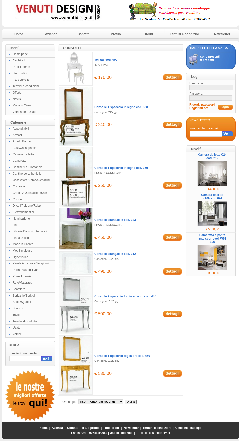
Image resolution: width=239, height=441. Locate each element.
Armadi (17, 135)
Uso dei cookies (121, 433)
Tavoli (16, 315)
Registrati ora (198, 108)
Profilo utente (21, 67)
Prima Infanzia (22, 276)
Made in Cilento (23, 105)
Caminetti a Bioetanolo (27, 167)
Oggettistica (20, 257)
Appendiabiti (21, 128)
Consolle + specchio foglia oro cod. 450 (122, 356)
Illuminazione (21, 218)
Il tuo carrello (21, 79)
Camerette (19, 160)
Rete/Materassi (23, 282)
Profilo (116, 34)
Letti (15, 225)
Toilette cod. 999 (105, 59)
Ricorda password (202, 104)
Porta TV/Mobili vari (25, 270)
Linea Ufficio (21, 238)
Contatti (84, 34)
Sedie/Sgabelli (22, 302)
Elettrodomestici (23, 212)
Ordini (148, 34)
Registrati (19, 60)
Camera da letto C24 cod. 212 (212, 156)
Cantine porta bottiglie (27, 173)
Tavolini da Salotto (25, 321)
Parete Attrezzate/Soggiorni (31, 263)
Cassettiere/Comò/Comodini (31, 180)
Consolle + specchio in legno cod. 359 (121, 168)
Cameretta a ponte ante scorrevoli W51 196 (212, 238)
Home (18, 34)
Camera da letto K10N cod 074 (212, 196)
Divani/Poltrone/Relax (27, 205)
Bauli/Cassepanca (25, 148)
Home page (20, 54)
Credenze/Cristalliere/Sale (30, 193)
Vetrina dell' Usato (24, 112)
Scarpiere (19, 289)
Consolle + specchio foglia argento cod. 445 (125, 296)
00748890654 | (99, 433)
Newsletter (222, 34)
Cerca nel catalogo (188, 428)
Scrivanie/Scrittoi (24, 295)
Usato (16, 327)
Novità (17, 99)
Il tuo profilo (91, 428)
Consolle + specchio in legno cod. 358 (121, 107)
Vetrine (17, 334)
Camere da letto (23, 154)
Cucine (17, 199)
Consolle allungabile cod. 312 (115, 254)
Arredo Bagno (22, 141)
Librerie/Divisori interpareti (30, 231)
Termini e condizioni (185, 34)
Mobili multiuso (22, 250)
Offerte (17, 92)
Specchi (18, 308)
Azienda (51, 34)
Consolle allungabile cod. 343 (115, 219)
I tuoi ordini (20, 73)
